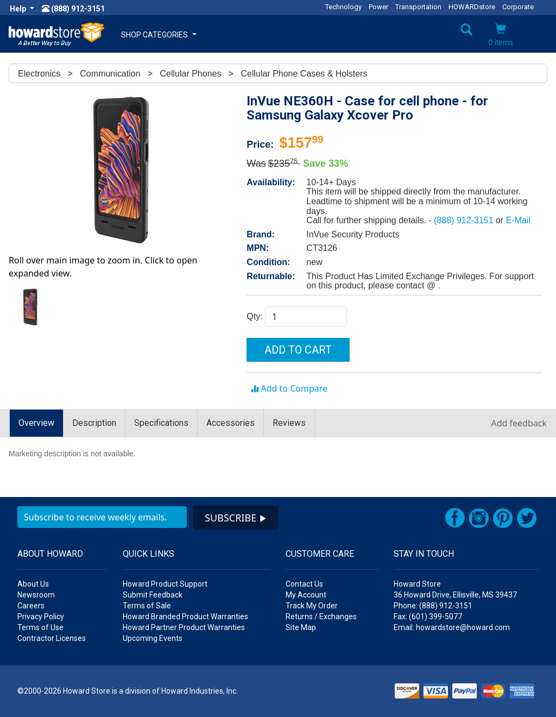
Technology (343, 7)
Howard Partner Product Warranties (184, 627)
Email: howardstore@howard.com (452, 627)
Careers (31, 605)
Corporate (518, 7)
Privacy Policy (40, 616)
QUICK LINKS (148, 554)
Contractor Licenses (51, 638)
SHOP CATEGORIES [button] (159, 34)
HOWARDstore (471, 7)
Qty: (256, 316)
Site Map (301, 627)
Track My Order (312, 605)
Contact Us (304, 584)
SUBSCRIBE (236, 517)
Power (378, 7)
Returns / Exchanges (321, 616)
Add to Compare (289, 388)
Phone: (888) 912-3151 (433, 605)
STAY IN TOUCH (424, 554)
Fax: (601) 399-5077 (428, 616)
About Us (33, 584)
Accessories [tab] (230, 423)
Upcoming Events (152, 638)
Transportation (418, 7)
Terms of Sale (147, 605)
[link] (363, 689)
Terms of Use (40, 627)
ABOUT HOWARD (50, 554)
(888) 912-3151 (465, 220)
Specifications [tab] (161, 423)
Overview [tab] (36, 423)
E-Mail (518, 220)
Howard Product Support (165, 584)
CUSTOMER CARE (320, 554)
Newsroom (36, 594)
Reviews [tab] (289, 423)
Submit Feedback (152, 594)
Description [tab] (94, 423)
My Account (306, 594)
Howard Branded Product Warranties (185, 616)
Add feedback (519, 423)
